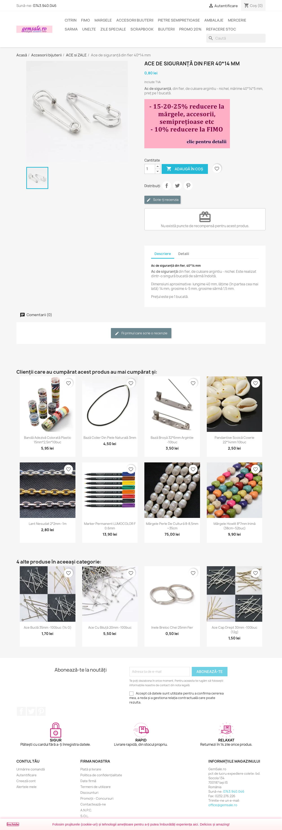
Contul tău (28, 761)
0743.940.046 (44, 5)
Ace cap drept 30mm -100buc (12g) (234, 629)
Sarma (71, 29)
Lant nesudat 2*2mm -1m (47, 524)
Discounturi (89, 792)
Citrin (71, 20)
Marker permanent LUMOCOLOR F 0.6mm (110, 526)
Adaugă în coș (184, 169)
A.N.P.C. (86, 810)
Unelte (89, 29)
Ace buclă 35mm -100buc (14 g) (47, 627)
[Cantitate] (149, 169)
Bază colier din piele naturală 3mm (110, 437)
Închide (13, 824)
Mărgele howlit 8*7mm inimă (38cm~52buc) (235, 526)
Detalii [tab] (183, 253)
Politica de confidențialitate (101, 775)
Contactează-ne (93, 804)
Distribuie (166, 185)
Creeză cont (26, 781)
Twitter (31, 711)
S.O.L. (84, 816)
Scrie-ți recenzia (162, 200)
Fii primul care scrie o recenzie (141, 333)
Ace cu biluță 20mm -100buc (110, 627)
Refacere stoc (221, 29)
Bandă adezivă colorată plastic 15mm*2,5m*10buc (47, 439)
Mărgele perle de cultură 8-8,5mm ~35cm (172, 526)
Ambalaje (213, 20)
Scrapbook (142, 29)
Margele (103, 20)
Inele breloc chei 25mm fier (172, 627)
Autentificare (26, 775)
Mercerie (237, 20)
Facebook (21, 711)
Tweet (177, 185)
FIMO (85, 20)
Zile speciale (113, 29)
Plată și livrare (90, 769)
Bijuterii (166, 29)
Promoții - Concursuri (96, 798)
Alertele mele (26, 787)
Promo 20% (190, 29)
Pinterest (188, 185)
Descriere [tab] (162, 253)
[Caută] (236, 38)
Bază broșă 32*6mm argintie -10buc (172, 439)
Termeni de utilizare (95, 787)
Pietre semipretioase (179, 20)
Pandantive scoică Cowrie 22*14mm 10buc (234, 439)
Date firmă (88, 781)
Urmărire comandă (30, 769)
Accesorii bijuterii (134, 20)
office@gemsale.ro (222, 805)
